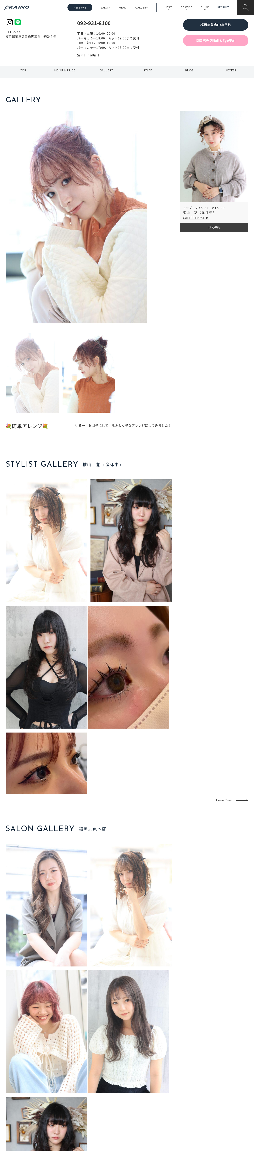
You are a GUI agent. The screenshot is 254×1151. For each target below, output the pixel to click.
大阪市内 (81, 1091)
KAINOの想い (216, 1084)
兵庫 (79, 1118)
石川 (103, 1084)
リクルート (214, 1098)
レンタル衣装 (140, 1098)
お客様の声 (33, 1104)
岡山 (103, 1091)
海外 (103, 1111)
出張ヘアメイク (176, 1084)
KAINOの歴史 (216, 1091)
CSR (209, 1105)
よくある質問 (34, 1097)
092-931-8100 (94, 23)
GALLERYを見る (194, 218)
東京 (79, 1084)
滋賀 (79, 1105)
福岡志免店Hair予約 (215, 24)
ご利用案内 (33, 1091)
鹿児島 (104, 1105)
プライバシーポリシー (221, 1111)
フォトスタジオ (141, 1091)
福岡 (103, 1098)
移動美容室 (138, 1084)
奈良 (79, 1111)
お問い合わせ (216, 1118)
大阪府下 (81, 1098)
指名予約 (214, 227)
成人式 (170, 1098)
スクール (171, 1091)
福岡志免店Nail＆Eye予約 (216, 40)
